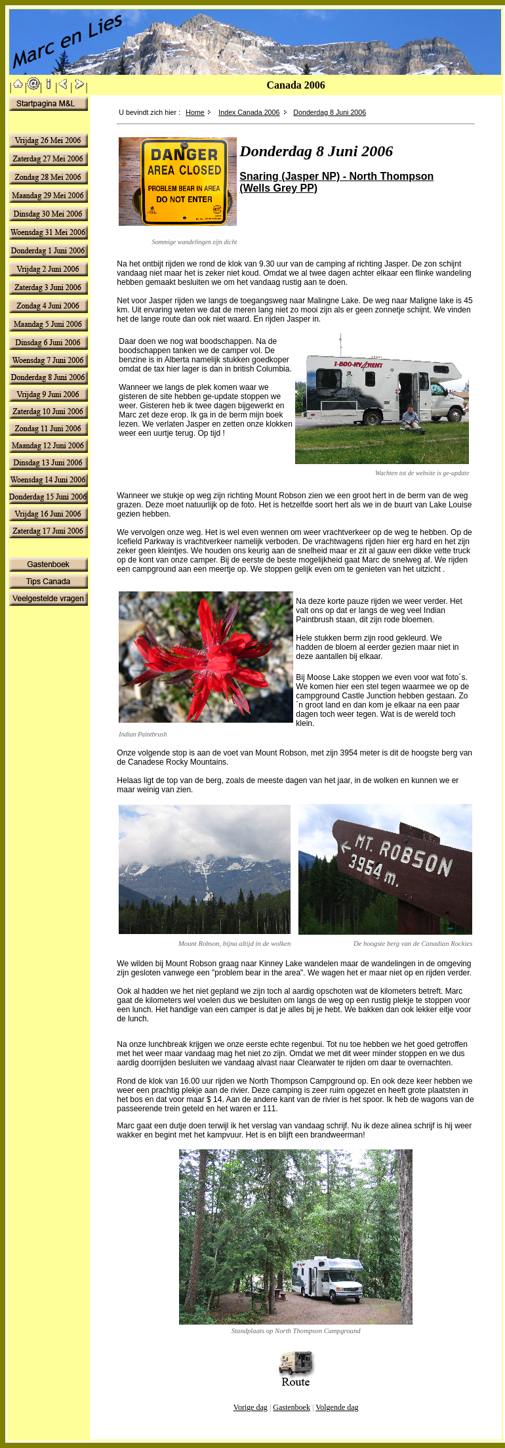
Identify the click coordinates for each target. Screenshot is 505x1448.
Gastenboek (291, 1407)
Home (195, 112)
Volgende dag (336, 1407)
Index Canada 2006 (248, 112)
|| (18, 87)
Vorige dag (250, 1407)
